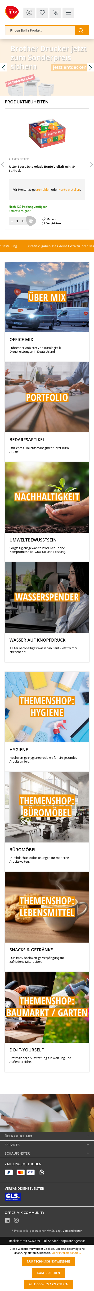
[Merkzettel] (42, 13)
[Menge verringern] (12, 221)
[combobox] (40, 30)
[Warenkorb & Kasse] (55, 13)
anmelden (43, 189)
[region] (47, 164)
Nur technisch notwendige (48, 1261)
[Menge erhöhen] (23, 221)
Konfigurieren (48, 1273)
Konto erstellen (69, 189)
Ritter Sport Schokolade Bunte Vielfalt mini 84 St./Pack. (42, 169)
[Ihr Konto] (29, 13)
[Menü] (68, 13)
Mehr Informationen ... (66, 1253)
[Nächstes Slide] (90, 67)
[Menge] (17, 221)
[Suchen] (82, 30)
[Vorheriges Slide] (3, 67)
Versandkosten (72, 1231)
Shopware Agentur (72, 1241)
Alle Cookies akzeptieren (48, 1284)
